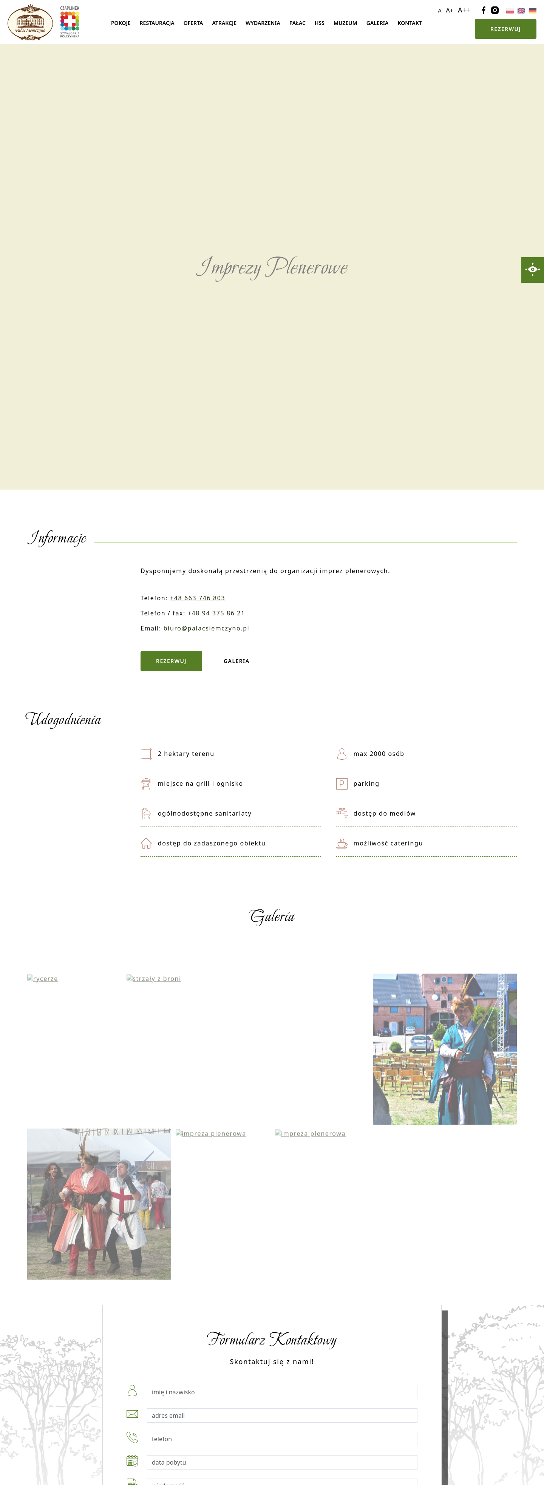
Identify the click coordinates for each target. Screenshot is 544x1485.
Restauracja (157, 22)
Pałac (297, 22)
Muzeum (345, 22)
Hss (320, 22)
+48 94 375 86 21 (216, 613)
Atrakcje (224, 22)
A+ (449, 10)
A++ (464, 9)
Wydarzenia (263, 22)
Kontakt (409, 22)
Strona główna (94, 23)
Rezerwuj (505, 28)
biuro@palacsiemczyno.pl (207, 628)
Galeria (377, 22)
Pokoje (121, 22)
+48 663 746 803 (197, 598)
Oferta (193, 22)
